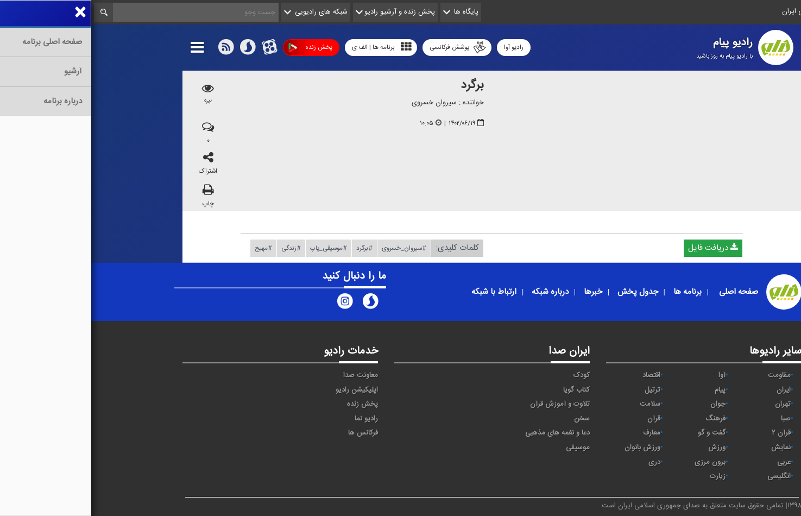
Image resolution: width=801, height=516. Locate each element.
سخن (491, 419)
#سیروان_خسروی (313, 248)
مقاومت (688, 375)
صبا (694, 419)
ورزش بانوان (551, 448)
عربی (692, 462)
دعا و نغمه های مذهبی (466, 433)
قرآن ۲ (689, 433)
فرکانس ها (272, 433)
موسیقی (487, 448)
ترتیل (561, 390)
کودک (490, 375)
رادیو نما (275, 419)
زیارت (626, 476)
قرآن (562, 419)
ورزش (625, 448)
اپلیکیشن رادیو (265, 390)
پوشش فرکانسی (366, 47)
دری (563, 462)
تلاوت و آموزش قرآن (469, 404)
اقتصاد (560, 375)
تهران (691, 404)
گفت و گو (620, 433)
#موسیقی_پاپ (237, 248)
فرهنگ (624, 419)
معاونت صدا (269, 375)
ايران (692, 390)
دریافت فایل (622, 248)
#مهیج (172, 248)
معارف (560, 433)
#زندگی (200, 248)
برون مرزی (618, 462)
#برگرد (273, 248)
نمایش (689, 448)
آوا (630, 375)
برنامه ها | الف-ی (290, 47)
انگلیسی (687, 476)
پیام (628, 390)
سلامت (558, 404)
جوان (626, 404)
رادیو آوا (422, 47)
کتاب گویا (485, 390)
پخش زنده (219, 47)
